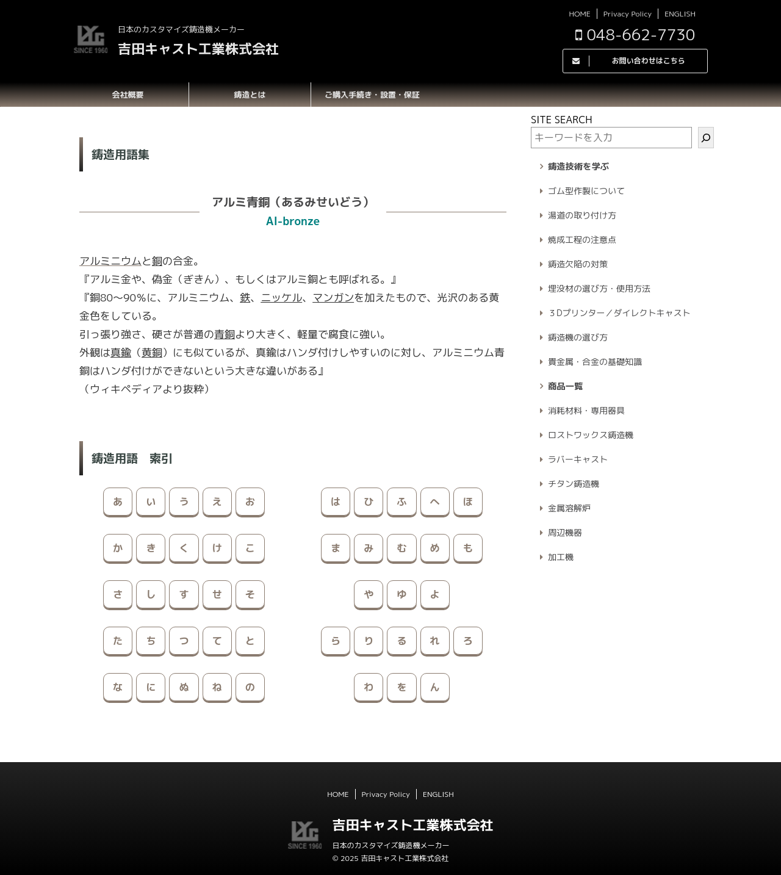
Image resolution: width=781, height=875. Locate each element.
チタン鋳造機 (573, 483)
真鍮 (120, 352)
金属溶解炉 (569, 508)
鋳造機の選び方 (578, 337)
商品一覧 (565, 386)
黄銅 (152, 352)
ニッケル (281, 297)
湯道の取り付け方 (582, 215)
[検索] (706, 137)
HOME (579, 14)
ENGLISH (680, 14)
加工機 (561, 557)
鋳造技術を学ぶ (578, 166)
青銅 (224, 334)
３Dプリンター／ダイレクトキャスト (619, 313)
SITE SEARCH (561, 119)
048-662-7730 (635, 34)
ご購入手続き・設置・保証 (372, 94)
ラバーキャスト (578, 459)
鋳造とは (249, 94)
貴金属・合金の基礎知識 (595, 361)
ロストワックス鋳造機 (590, 435)
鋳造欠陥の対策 (578, 264)
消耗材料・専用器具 (586, 410)
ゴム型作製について (586, 190)
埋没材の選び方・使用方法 (599, 288)
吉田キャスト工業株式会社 (198, 48)
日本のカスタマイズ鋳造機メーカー (390, 845)
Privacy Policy (627, 14)
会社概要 (127, 94)
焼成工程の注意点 (582, 239)
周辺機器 (565, 532)
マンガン (333, 297)
